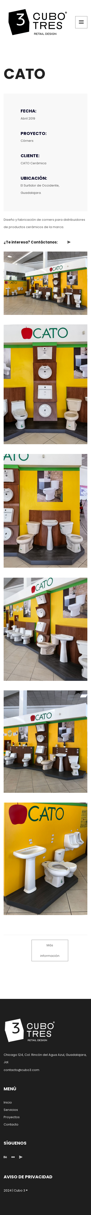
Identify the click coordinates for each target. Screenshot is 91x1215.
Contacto (11, 1124)
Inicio (8, 1102)
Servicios (11, 1109)
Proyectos (12, 1117)
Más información (49, 950)
